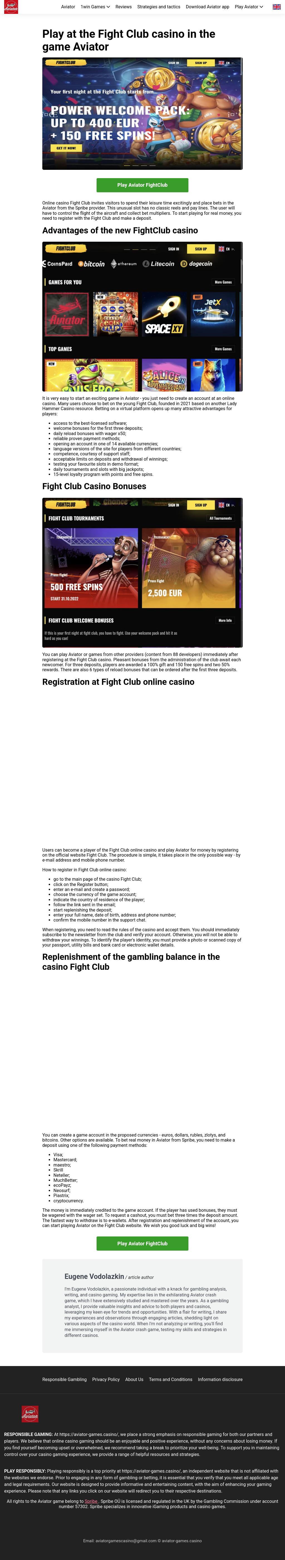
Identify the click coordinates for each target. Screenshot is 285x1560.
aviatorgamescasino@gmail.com (126, 1540)
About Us (134, 1379)
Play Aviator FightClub (142, 185)
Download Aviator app (207, 6)
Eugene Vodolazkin (94, 1277)
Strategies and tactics (158, 6)
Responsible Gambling (64, 1379)
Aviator (68, 6)
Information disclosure (220, 1379)
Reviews (124, 6)
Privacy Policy (106, 1379)
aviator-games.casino (182, 1540)
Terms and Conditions (170, 1379)
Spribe (91, 1501)
